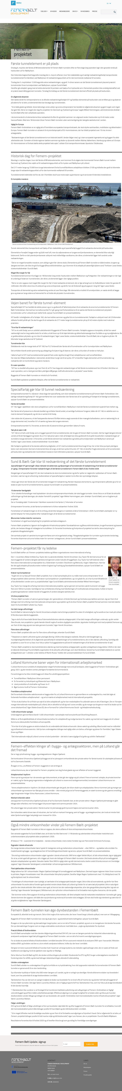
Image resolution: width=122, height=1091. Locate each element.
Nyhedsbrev (85, 11)
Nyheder (53, 11)
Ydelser (43, 11)
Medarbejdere (64, 11)
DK (108, 3)
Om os (74, 11)
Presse (94, 11)
